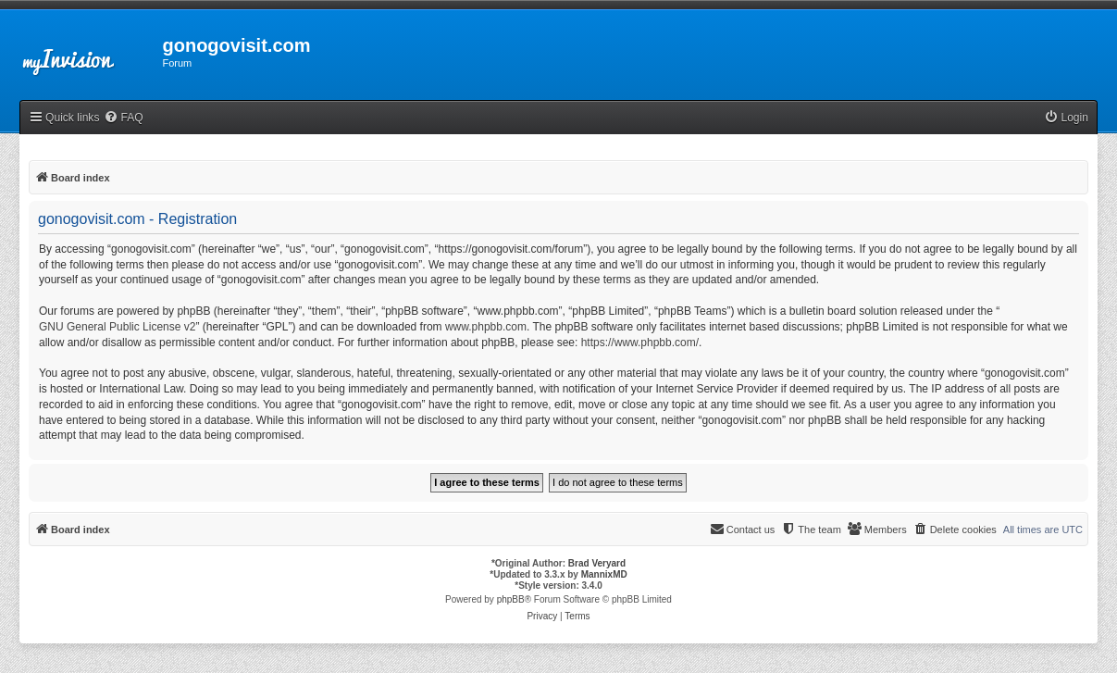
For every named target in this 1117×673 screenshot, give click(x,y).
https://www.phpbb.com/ (640, 342)
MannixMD (604, 574)
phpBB (511, 599)
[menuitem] (123, 118)
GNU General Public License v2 (117, 326)
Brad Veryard (597, 563)
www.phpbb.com (486, 326)
